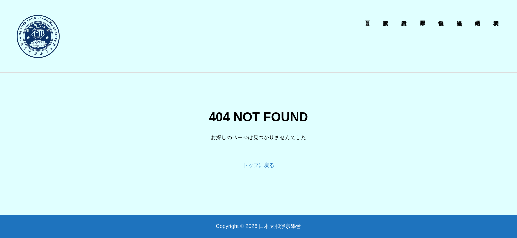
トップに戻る (258, 165)
